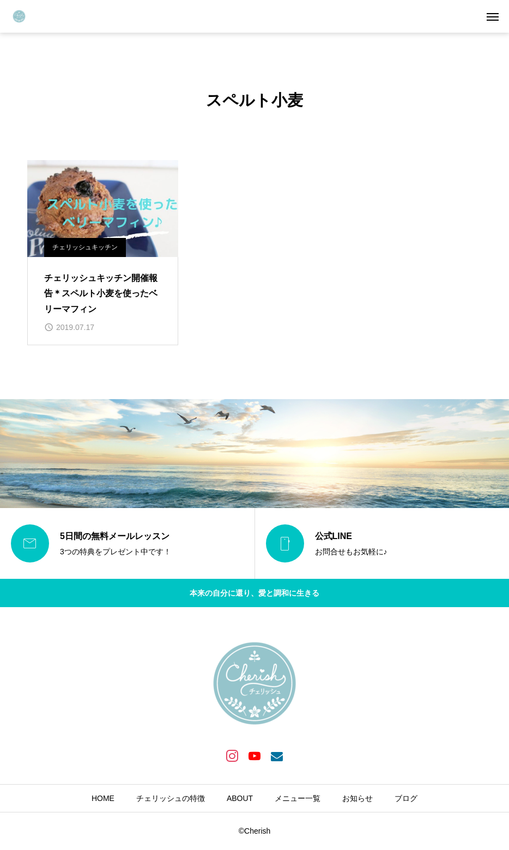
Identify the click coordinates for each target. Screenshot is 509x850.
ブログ (406, 798)
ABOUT (240, 798)
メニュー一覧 (297, 798)
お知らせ (357, 798)
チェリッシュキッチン (85, 247)
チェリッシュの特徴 (170, 798)
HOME (103, 798)
